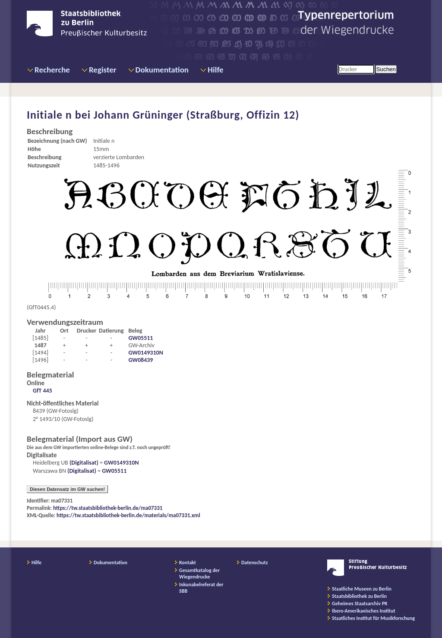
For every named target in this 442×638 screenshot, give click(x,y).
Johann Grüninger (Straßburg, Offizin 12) (196, 115)
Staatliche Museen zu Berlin (361, 589)
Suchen (386, 69)
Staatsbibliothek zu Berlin (359, 596)
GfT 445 (42, 390)
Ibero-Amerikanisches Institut (363, 611)
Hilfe (216, 70)
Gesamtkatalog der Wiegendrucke (199, 573)
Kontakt (187, 562)
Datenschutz (254, 562)
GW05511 (140, 338)
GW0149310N (145, 352)
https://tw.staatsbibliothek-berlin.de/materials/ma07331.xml (128, 515)
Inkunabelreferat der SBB (201, 587)
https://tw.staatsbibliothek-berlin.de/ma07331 (107, 508)
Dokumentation (162, 70)
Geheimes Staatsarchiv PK (360, 603)
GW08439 (140, 360)
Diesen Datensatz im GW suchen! (67, 489)
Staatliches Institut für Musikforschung (373, 618)
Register (103, 70)
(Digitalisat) (83, 462)
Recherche (52, 70)
